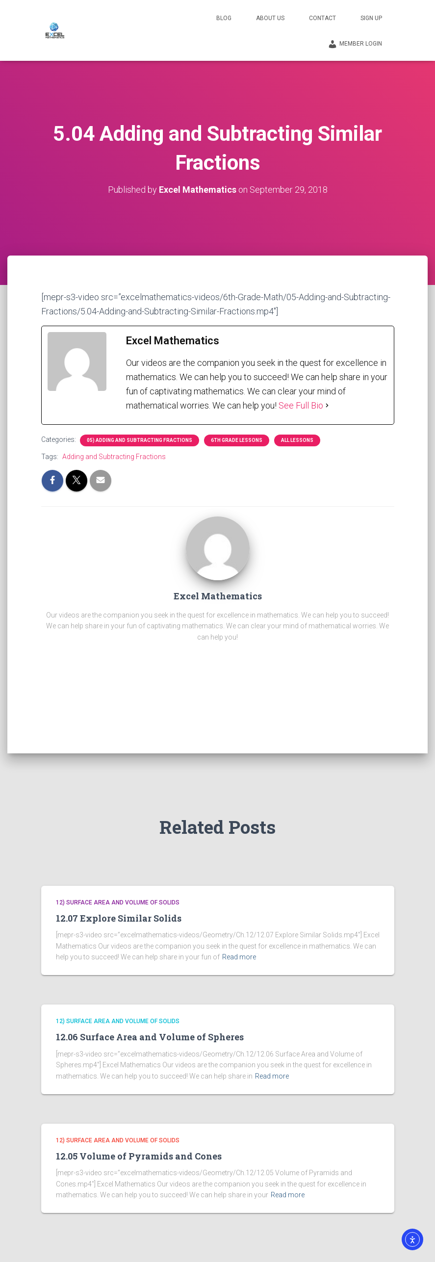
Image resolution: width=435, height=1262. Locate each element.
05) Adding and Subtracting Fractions (139, 440)
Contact (322, 18)
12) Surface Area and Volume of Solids (117, 902)
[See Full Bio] (327, 405)
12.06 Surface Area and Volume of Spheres (150, 1037)
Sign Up (371, 18)
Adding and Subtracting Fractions (114, 457)
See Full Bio (301, 405)
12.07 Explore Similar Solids (118, 918)
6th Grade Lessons (236, 440)
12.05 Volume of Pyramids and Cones (139, 1156)
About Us (270, 18)
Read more (239, 957)
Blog (223, 18)
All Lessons (297, 440)
